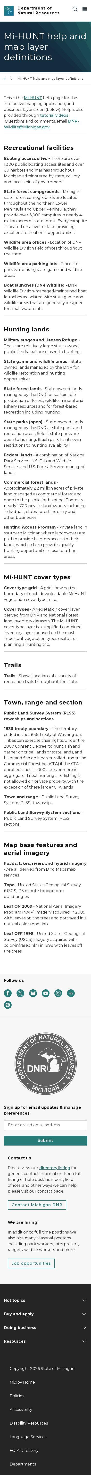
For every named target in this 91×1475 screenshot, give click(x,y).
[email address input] (45, 1125)
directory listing (54, 1168)
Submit (45, 1140)
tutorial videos (54, 115)
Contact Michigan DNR (37, 1205)
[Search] (75, 9)
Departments (23, 1464)
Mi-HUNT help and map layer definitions (50, 78)
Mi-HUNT (33, 98)
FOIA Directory (24, 1450)
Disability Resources (29, 1423)
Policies (17, 1396)
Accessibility (21, 1409)
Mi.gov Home (22, 1382)
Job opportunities (31, 1263)
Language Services (28, 1437)
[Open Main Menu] (85, 9)
